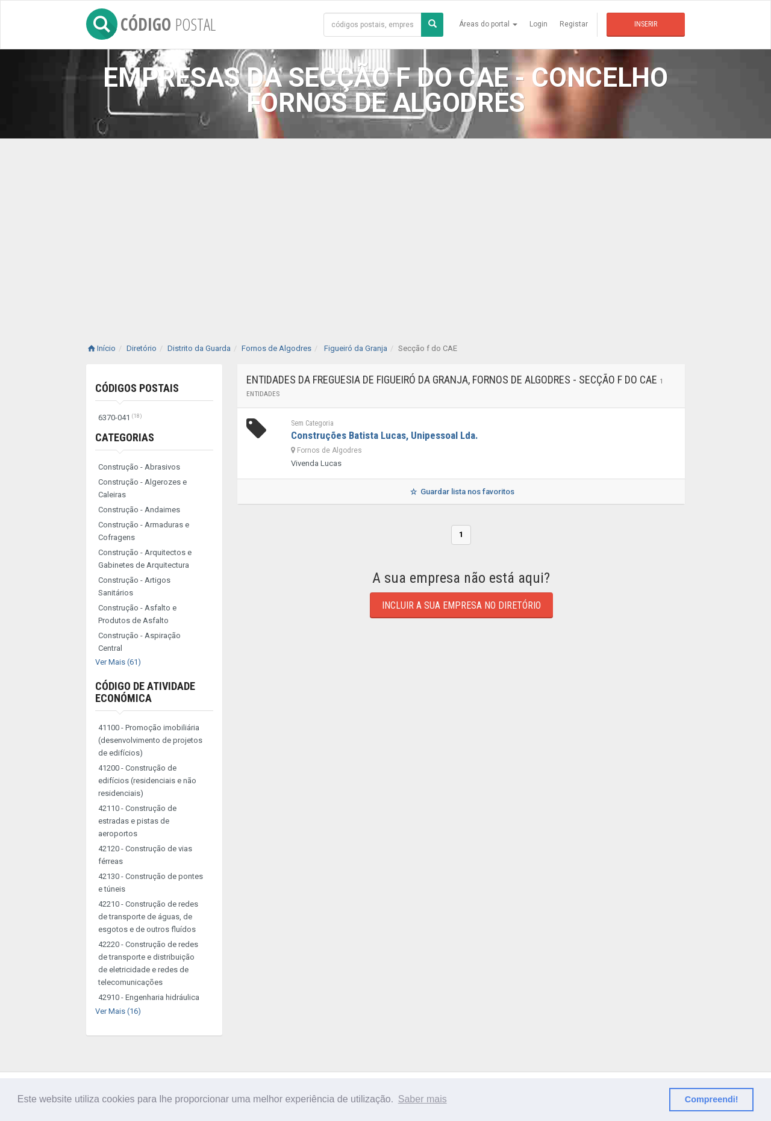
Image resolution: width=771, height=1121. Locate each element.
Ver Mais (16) (118, 1011)
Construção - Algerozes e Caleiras (142, 488)
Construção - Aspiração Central (139, 642)
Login (538, 24)
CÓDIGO (151, 24)
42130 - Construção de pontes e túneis (150, 882)
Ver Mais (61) (118, 661)
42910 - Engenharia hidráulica (148, 997)
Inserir (645, 24)
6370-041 (120, 417)
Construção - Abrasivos (139, 466)
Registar (574, 24)
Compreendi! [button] (711, 1099)
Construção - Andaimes (139, 509)
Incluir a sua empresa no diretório (461, 605)
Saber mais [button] (422, 1099)
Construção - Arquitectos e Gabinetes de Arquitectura (145, 559)
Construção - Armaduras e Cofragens (143, 531)
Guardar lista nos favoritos (461, 491)
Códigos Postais (137, 388)
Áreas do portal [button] (488, 24)
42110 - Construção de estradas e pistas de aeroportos (137, 821)
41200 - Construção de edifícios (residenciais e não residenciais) (147, 780)
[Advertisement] (385, 228)
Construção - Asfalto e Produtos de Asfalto (137, 614)
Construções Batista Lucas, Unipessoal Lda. (384, 435)
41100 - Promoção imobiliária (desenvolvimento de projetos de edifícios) (150, 740)
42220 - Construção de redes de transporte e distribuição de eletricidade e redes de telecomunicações (148, 963)
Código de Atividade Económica (145, 692)
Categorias (124, 437)
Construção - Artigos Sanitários (134, 586)
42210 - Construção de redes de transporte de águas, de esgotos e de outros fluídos (148, 916)
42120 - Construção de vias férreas (145, 855)
